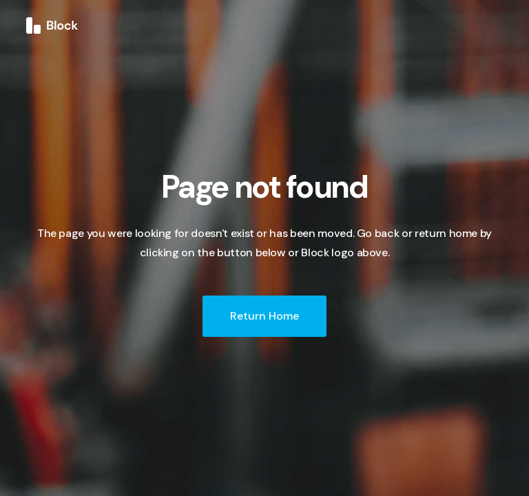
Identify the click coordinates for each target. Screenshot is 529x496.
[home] (52, 24)
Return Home (264, 316)
